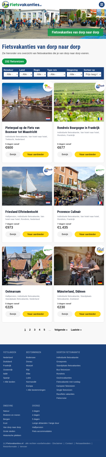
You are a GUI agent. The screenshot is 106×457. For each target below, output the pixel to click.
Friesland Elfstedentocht (21, 211)
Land (22, 70)
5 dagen (36, 417)
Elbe (28, 372)
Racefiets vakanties (65, 392)
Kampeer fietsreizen (65, 384)
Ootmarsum (13, 290)
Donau (29, 360)
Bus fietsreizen (63, 368)
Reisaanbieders (83, 441)
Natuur (6, 409)
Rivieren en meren (11, 413)
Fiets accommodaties (42, 429)
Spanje (6, 376)
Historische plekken (12, 433)
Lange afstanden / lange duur (45, 421)
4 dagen (36, 413)
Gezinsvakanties (64, 376)
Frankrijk (7, 364)
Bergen (6, 417)
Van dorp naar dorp (12, 425)
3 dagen (36, 409)
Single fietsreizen (64, 388)
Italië (5, 372)
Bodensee (30, 356)
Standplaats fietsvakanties (68, 364)
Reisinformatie (10, 445)
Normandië (31, 380)
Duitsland (7, 360)
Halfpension (37, 425)
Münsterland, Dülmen (71, 290)
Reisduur (8, 70)
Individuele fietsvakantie (67, 356)
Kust (5, 421)
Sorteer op (89, 70)
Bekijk (13, 154)
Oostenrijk (8, 368)
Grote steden (9, 429)
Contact (69, 441)
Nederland (8, 356)
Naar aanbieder (36, 154)
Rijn (28, 368)
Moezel (29, 364)
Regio (37, 70)
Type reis (52, 70)
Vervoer (23, 445)
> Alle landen (9, 380)
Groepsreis (61, 360)
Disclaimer (57, 441)
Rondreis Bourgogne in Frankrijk (78, 128)
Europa (29, 384)
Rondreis (60, 372)
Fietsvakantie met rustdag (68, 380)
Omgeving (72, 70)
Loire (28, 376)
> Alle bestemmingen (35, 388)
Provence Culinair (69, 211)
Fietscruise (61, 396)
